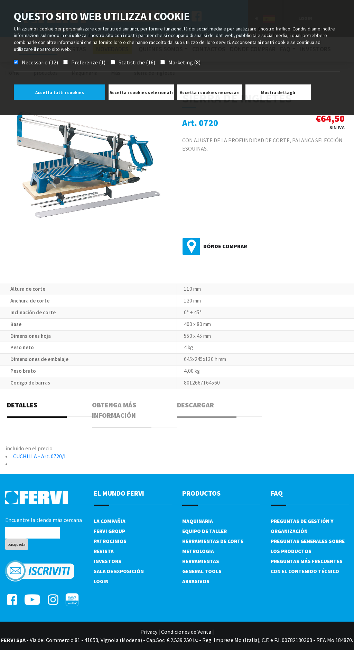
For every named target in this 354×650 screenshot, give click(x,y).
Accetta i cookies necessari (210, 93)
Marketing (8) (184, 62)
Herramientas (200, 561)
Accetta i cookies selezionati (141, 93)
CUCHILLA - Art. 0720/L (40, 456)
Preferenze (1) (88, 62)
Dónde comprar (225, 246)
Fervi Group (109, 531)
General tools (202, 571)
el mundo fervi (119, 493)
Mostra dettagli (278, 93)
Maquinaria (197, 521)
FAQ (277, 493)
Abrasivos (195, 581)
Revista (104, 551)
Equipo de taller (204, 531)
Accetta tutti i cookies (59, 93)
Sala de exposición (119, 571)
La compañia (109, 521)
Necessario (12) (40, 62)
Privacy (148, 631)
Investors (107, 561)
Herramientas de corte (212, 541)
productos (201, 493)
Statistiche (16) (137, 62)
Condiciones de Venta (186, 631)
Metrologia (198, 551)
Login (101, 581)
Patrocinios (110, 541)
